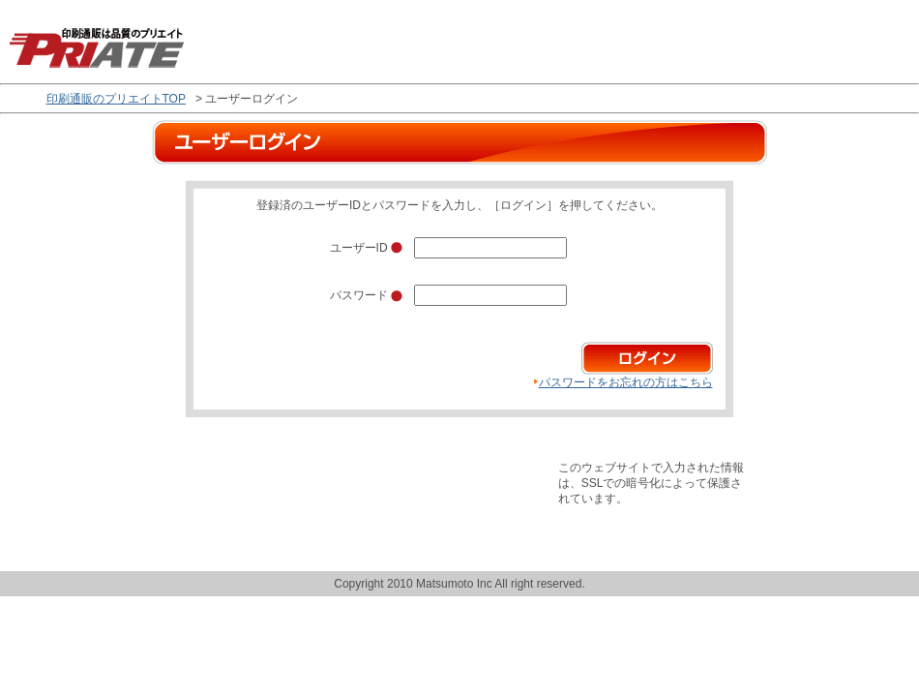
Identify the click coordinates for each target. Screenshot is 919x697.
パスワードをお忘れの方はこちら (626, 382)
